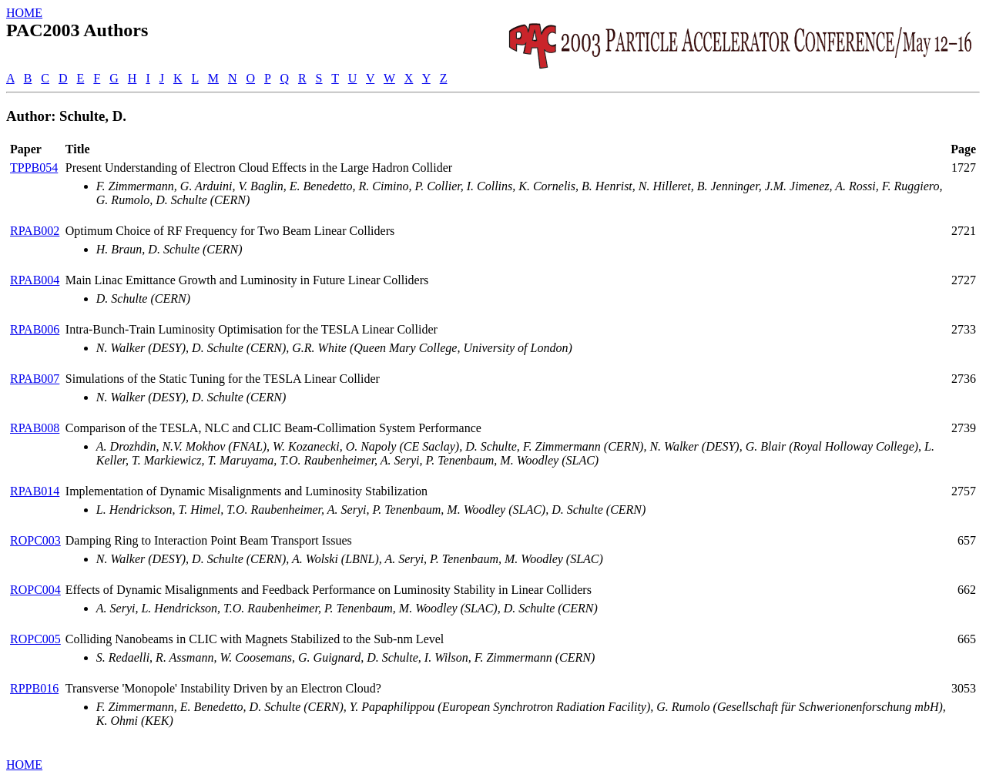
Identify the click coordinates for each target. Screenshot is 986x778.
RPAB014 (34, 491)
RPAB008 (34, 427)
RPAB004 (34, 280)
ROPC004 (35, 589)
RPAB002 (34, 230)
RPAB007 (34, 378)
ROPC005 (35, 639)
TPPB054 (34, 167)
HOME (24, 12)
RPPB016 (34, 688)
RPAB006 (34, 329)
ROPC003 (35, 540)
